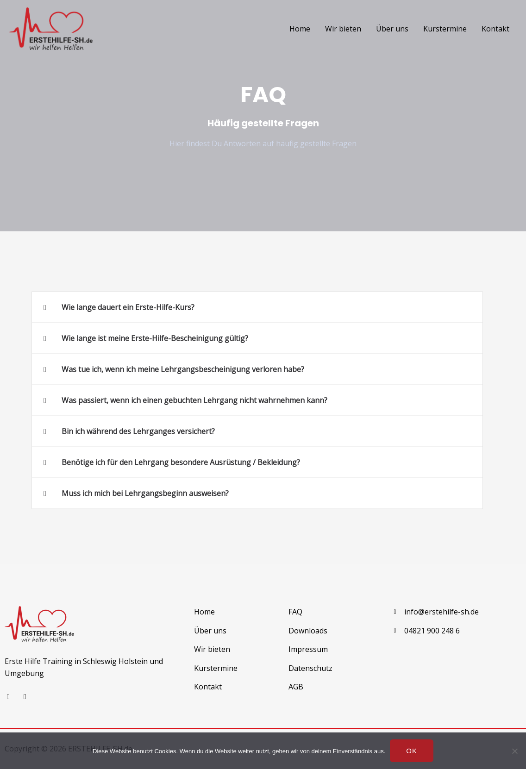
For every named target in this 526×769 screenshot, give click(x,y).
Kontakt (495, 29)
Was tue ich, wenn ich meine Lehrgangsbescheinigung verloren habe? (183, 369)
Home (299, 29)
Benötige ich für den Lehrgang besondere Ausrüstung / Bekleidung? (181, 462)
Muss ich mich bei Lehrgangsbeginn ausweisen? (145, 493)
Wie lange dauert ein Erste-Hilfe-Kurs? (128, 307)
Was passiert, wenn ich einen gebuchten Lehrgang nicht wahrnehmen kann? (194, 400)
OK (411, 751)
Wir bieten (343, 29)
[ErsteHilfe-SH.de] (51, 28)
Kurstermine (445, 29)
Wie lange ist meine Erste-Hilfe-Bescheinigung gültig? (155, 338)
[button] (257, 307)
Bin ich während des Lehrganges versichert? (138, 431)
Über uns (392, 29)
